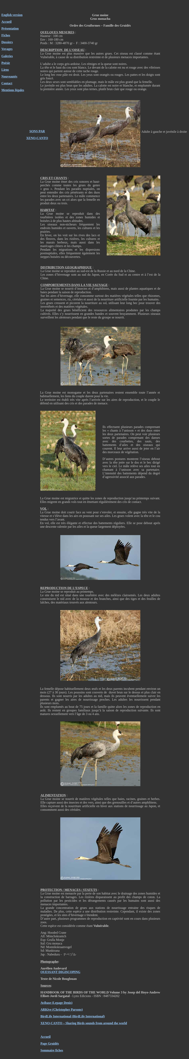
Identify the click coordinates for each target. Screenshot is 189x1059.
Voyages (6, 49)
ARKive (45, 1009)
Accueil (6, 21)
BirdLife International (55, 1016)
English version (11, 15)
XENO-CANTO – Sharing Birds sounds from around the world (83, 1023)
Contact (6, 83)
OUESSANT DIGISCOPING (60, 972)
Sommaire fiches (51, 1050)
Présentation (10, 28)
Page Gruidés (49, 1043)
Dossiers (7, 42)
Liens (5, 69)
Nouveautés (9, 76)
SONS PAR (37, 131)
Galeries (7, 56)
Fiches (5, 35)
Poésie (5, 63)
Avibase (45, 1002)
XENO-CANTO (37, 138)
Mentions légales (12, 90)
